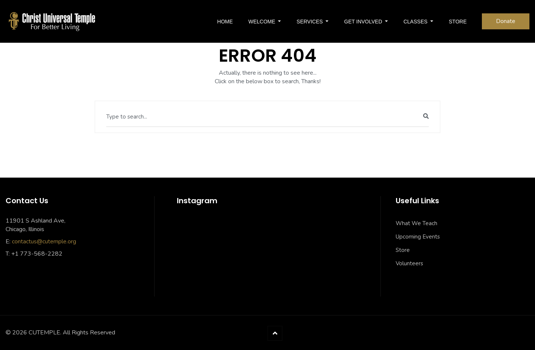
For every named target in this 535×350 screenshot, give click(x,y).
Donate (505, 21)
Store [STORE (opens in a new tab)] (458, 22)
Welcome (263, 22)
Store (403, 250)
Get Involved (363, 22)
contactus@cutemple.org (44, 241)
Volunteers (409, 263)
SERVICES (310, 22)
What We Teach (416, 223)
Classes (416, 22)
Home (225, 22)
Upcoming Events (418, 236)
